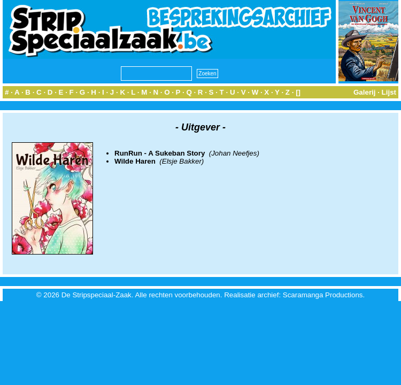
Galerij (364, 92)
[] (298, 92)
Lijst (389, 92)
